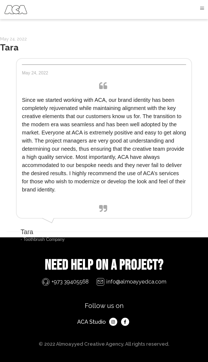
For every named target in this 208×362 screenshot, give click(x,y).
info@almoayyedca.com (136, 281)
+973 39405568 (70, 281)
